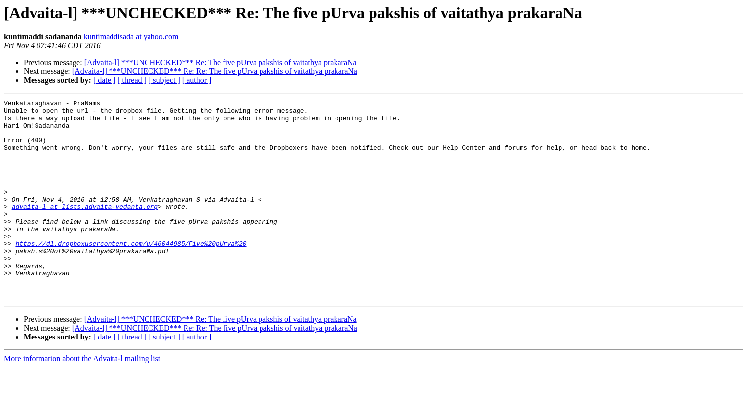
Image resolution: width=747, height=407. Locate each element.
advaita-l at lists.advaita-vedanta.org (85, 228)
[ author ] (197, 80)
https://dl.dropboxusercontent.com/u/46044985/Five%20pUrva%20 (130, 273)
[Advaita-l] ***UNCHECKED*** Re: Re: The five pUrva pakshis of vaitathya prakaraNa (214, 71)
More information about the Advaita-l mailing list (82, 398)
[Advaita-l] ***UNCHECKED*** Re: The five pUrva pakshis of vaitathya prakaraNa (220, 62)
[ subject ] (164, 80)
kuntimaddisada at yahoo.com (131, 37)
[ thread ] (132, 80)
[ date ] (104, 80)
